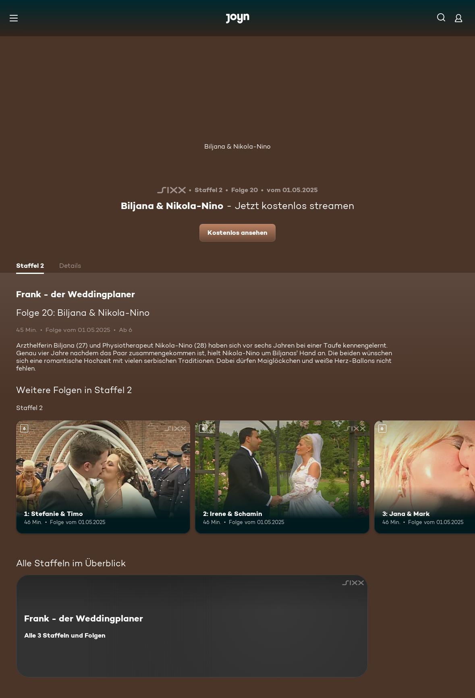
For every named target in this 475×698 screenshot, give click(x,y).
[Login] (458, 18)
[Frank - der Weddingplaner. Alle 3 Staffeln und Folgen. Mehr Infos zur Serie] (192, 626)
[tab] (30, 266)
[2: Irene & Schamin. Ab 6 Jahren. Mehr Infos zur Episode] (282, 477)
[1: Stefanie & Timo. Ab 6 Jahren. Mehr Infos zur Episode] (103, 477)
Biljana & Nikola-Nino (237, 146)
